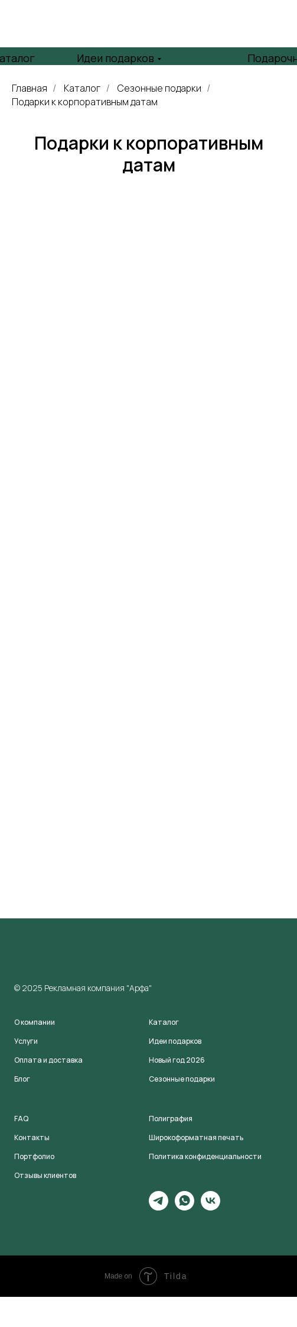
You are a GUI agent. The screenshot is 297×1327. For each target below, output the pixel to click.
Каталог (82, 88)
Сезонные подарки (159, 88)
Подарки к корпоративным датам (85, 102)
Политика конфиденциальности (205, 1156)
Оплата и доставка (48, 1060)
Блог (22, 1079)
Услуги (26, 1041)
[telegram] (158, 1207)
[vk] (210, 1207)
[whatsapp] (184, 1207)
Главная (29, 88)
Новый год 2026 (177, 1060)
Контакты (32, 1137)
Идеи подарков (115, 58)
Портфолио (34, 1156)
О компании (34, 1022)
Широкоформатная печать (196, 1137)
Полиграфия (170, 1119)
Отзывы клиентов (45, 1175)
